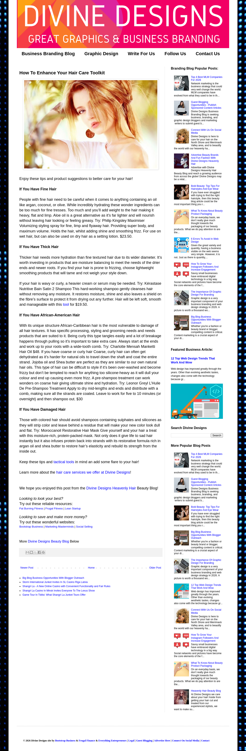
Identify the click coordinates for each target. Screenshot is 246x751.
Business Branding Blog (48, 53)
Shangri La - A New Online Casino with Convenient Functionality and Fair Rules (66, 586)
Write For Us (141, 53)
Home (91, 567)
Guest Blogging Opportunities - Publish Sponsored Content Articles (206, 105)
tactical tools (63, 462)
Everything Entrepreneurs (112, 740)
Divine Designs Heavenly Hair (111, 488)
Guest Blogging (144, 740)
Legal (131, 740)
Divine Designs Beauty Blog (48, 541)
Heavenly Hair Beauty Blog (206, 690)
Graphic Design (101, 53)
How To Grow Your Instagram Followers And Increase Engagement (205, 266)
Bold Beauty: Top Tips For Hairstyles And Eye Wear (205, 187)
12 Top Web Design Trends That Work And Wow (206, 586)
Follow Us (175, 53)
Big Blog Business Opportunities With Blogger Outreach (53, 577)
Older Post (155, 567)
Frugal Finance (87, 740)
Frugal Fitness (54, 508)
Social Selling (84, 526)
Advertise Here (162, 740)
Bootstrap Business (31, 526)
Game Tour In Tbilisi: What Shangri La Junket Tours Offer (54, 594)
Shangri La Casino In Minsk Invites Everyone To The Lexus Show (58, 590)
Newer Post (26, 567)
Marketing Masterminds (59, 526)
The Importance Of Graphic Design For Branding (206, 293)
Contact (205, 740)
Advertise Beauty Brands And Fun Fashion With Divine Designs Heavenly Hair (205, 159)
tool (66, 304)
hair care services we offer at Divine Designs (93, 472)
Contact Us (208, 53)
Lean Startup (73, 508)
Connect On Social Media (185, 740)
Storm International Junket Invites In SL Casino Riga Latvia (55, 582)
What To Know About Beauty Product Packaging (207, 212)
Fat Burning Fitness (31, 508)
